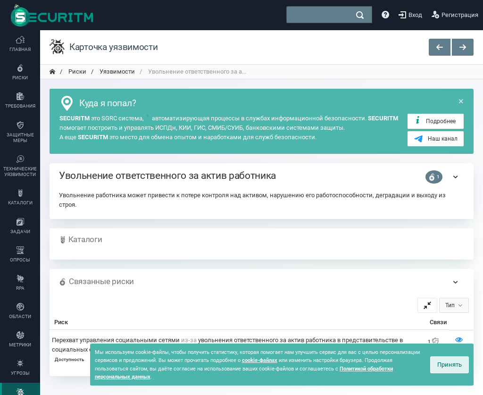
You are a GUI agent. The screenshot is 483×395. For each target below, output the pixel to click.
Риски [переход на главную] (76, 71)
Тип (450, 305)
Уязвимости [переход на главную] (116, 71)
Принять (449, 364)
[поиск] (359, 15)
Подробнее (435, 121)
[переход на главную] (52, 72)
